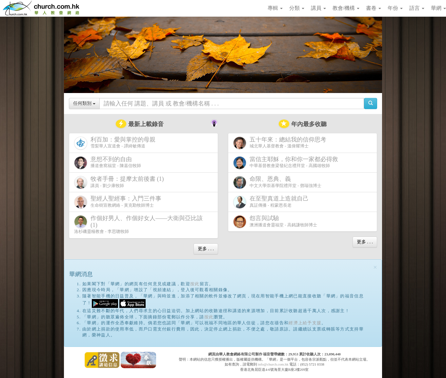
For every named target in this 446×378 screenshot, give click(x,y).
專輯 (275, 8)
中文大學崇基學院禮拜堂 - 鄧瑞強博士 (277, 182)
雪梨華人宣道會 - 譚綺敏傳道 (116, 143)
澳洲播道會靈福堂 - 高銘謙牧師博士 (275, 221)
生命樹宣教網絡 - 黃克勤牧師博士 (119, 202)
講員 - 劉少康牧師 (120, 182)
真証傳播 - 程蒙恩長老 (272, 202)
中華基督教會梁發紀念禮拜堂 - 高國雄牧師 (287, 162)
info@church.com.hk (273, 364)
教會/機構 (346, 8)
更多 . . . (206, 248)
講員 (318, 8)
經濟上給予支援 (305, 322)
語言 (416, 8)
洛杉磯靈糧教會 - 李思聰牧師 (138, 224)
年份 (395, 8)
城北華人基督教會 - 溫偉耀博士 (281, 142)
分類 (296, 8)
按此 (195, 283)
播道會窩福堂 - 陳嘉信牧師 (107, 162)
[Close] (375, 267)
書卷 (373, 8)
